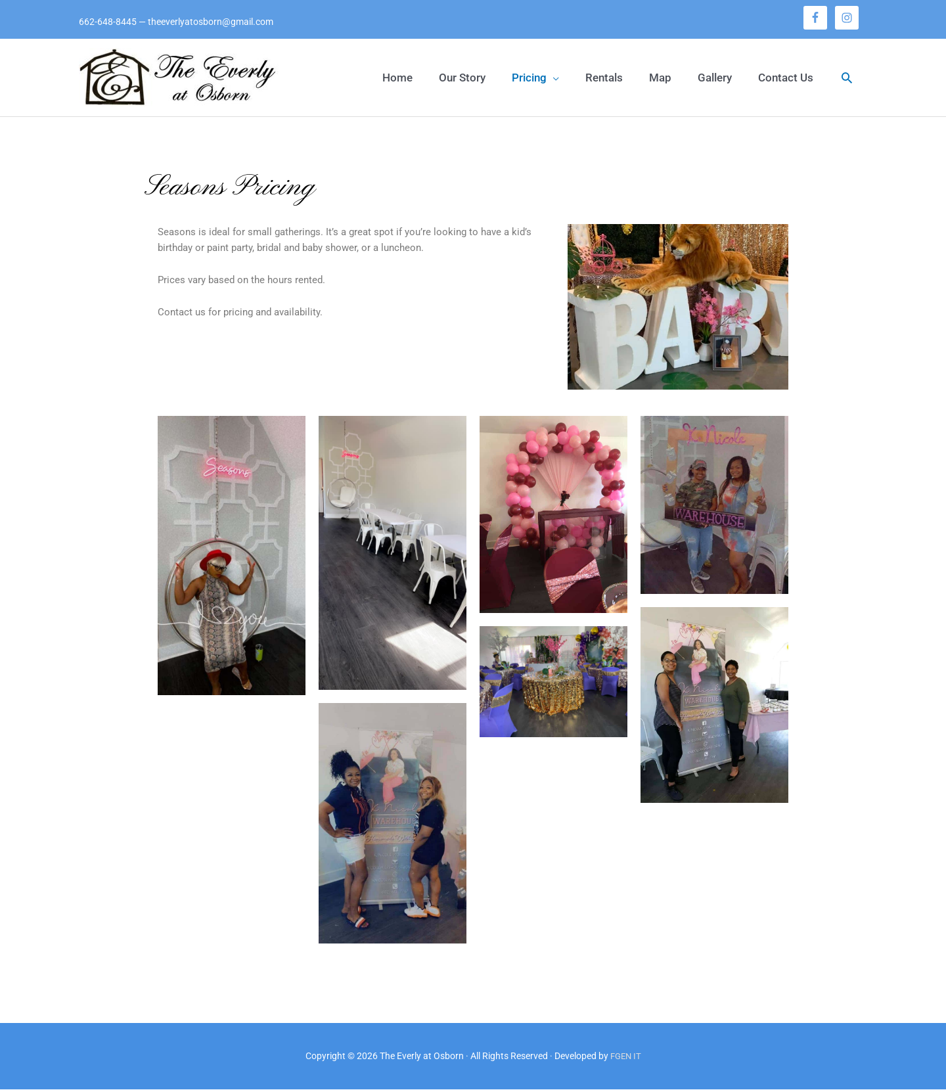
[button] (535, 78)
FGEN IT (625, 1057)
